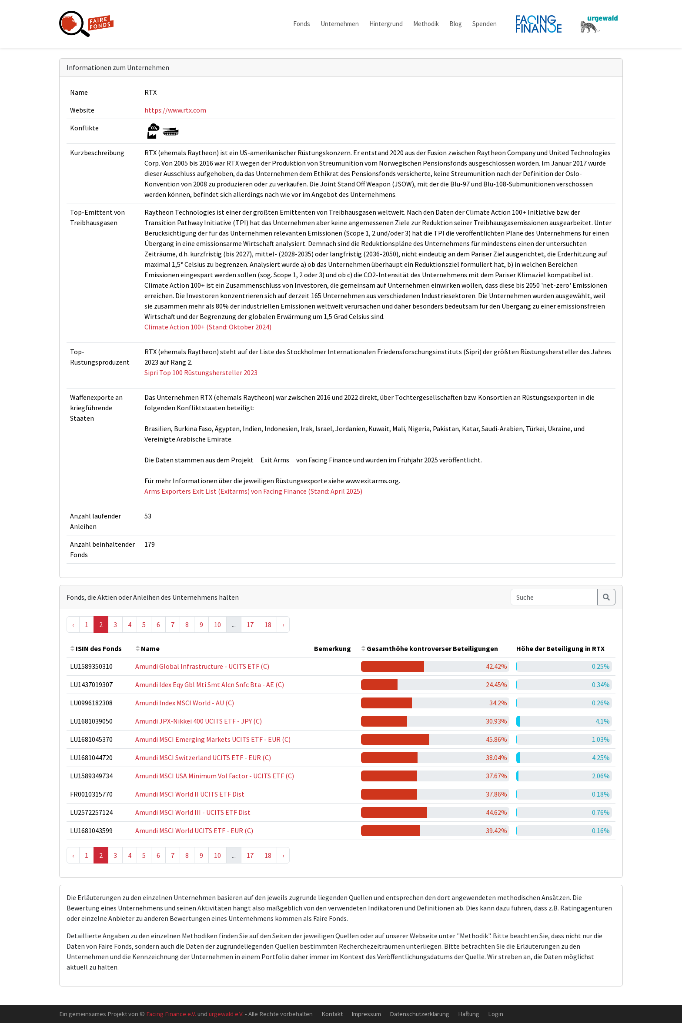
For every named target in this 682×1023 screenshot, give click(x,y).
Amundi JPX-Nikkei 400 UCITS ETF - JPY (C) (198, 721)
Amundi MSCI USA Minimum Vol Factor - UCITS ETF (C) (214, 775)
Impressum (366, 1014)
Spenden (484, 24)
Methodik (426, 24)
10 (217, 624)
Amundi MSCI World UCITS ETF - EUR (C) (194, 830)
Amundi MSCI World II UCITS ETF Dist (189, 794)
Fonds (301, 24)
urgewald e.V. (226, 1014)
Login (495, 1014)
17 (250, 624)
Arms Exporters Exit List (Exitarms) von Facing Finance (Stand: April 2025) (253, 491)
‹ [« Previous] (73, 624)
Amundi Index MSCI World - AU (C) (184, 702)
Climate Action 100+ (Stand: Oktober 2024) (207, 326)
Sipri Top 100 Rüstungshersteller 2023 (200, 372)
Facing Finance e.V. (171, 1014)
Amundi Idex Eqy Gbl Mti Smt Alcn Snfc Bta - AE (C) (209, 684)
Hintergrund (386, 24)
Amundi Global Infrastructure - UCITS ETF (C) (202, 666)
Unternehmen (340, 24)
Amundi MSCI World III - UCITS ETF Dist (193, 812)
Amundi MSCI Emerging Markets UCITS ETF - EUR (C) (213, 739)
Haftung (468, 1014)
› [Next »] (283, 624)
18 (267, 624)
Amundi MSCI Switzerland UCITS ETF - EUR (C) (203, 757)
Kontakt (332, 1014)
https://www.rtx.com (175, 110)
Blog (455, 24)
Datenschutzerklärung (419, 1014)
